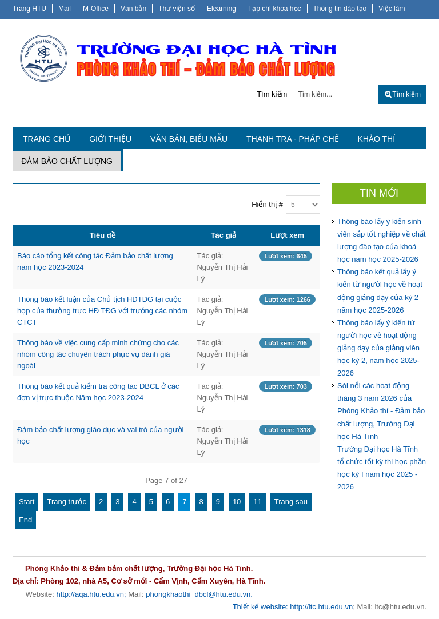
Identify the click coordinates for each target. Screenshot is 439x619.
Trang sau (291, 501)
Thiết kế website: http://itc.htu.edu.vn (293, 606)
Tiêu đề (102, 235)
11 (257, 501)
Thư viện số (176, 9)
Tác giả (224, 235)
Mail (64, 9)
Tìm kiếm (272, 94)
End (25, 520)
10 (237, 501)
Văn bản (133, 9)
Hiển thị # (267, 204)
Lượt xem (287, 235)
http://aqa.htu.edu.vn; (91, 594)
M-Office (96, 9)
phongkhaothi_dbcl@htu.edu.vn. (199, 594)
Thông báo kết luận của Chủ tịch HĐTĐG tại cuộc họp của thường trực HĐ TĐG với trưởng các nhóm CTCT (102, 310)
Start (26, 501)
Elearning (221, 9)
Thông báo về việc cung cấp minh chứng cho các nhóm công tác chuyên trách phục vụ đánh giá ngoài (98, 354)
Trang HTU (29, 9)
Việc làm (391, 9)
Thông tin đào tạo (340, 9)
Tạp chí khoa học (274, 9)
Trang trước (66, 501)
